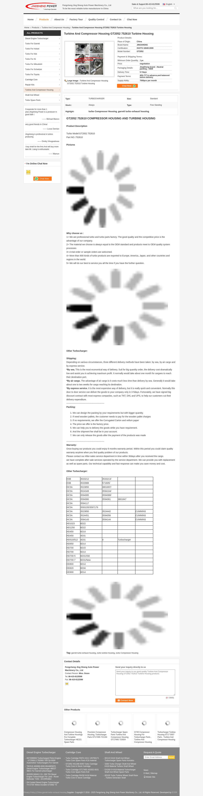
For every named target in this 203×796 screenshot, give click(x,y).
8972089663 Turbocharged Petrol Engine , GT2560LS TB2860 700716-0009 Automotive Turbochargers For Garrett (44, 760)
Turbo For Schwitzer (33, 69)
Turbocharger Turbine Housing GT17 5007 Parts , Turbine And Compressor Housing (167, 736)
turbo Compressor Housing (127, 653)
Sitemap (153, 773)
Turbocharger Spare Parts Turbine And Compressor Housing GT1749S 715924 (119, 736)
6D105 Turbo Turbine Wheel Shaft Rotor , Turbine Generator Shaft (121, 776)
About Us (59, 19)
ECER (174, 792)
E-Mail (146, 773)
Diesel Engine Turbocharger (37, 38)
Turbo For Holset (32, 49)
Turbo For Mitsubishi (33, 64)
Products (44, 19)
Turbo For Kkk (31, 54)
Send (171, 757)
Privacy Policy (29, 792)
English (170, 4)
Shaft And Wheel (32, 95)
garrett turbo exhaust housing (83, 653)
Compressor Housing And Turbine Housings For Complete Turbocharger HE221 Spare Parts (73, 737)
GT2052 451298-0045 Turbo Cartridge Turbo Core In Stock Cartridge (82, 765)
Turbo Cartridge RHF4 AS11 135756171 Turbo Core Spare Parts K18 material (82, 759)
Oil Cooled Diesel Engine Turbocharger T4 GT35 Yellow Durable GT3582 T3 (43, 783)
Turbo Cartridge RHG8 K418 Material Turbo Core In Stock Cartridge (81, 776)
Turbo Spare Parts (33, 100)
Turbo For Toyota (32, 74)
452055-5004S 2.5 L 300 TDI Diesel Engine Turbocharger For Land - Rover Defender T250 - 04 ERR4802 (43, 776)
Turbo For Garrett (32, 44)
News (146, 770)
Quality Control (96, 19)
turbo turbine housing (106, 653)
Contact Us (115, 19)
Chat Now (132, 19)
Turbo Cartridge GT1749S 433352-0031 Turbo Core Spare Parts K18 (82, 771)
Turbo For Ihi (30, 59)
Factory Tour (76, 19)
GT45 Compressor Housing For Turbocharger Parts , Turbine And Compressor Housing (143, 737)
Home (31, 19)
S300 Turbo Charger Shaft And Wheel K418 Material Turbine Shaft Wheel (120, 765)
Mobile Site (149, 777)
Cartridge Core (31, 80)
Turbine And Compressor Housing (56, 27)
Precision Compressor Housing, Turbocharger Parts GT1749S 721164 (97, 734)
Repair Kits (29, 85)
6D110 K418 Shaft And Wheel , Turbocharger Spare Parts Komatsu (119, 759)
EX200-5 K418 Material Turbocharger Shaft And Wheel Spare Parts (120, 771)
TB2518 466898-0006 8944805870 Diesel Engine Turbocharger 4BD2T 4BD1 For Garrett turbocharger (41, 768)
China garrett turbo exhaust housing (52, 792)
